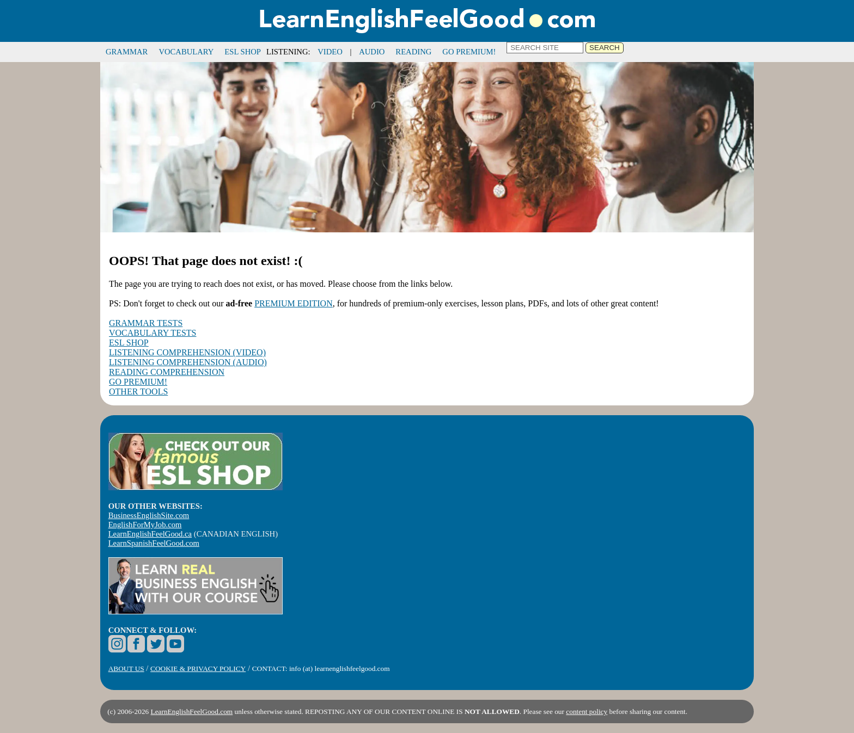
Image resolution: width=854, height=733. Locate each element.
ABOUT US (126, 668)
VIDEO (330, 51)
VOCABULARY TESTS (152, 332)
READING (413, 51)
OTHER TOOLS (138, 391)
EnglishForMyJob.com (145, 524)
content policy (586, 711)
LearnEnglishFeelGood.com (192, 711)
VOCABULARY (185, 51)
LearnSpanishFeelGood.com (153, 543)
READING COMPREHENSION (166, 372)
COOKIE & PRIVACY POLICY (198, 668)
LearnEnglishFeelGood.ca (150, 533)
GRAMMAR (127, 51)
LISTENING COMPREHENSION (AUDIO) (188, 362)
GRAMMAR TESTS (145, 323)
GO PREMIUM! (469, 51)
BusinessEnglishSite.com (149, 515)
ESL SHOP (242, 51)
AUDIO (372, 51)
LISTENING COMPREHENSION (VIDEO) (187, 352)
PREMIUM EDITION (293, 303)
